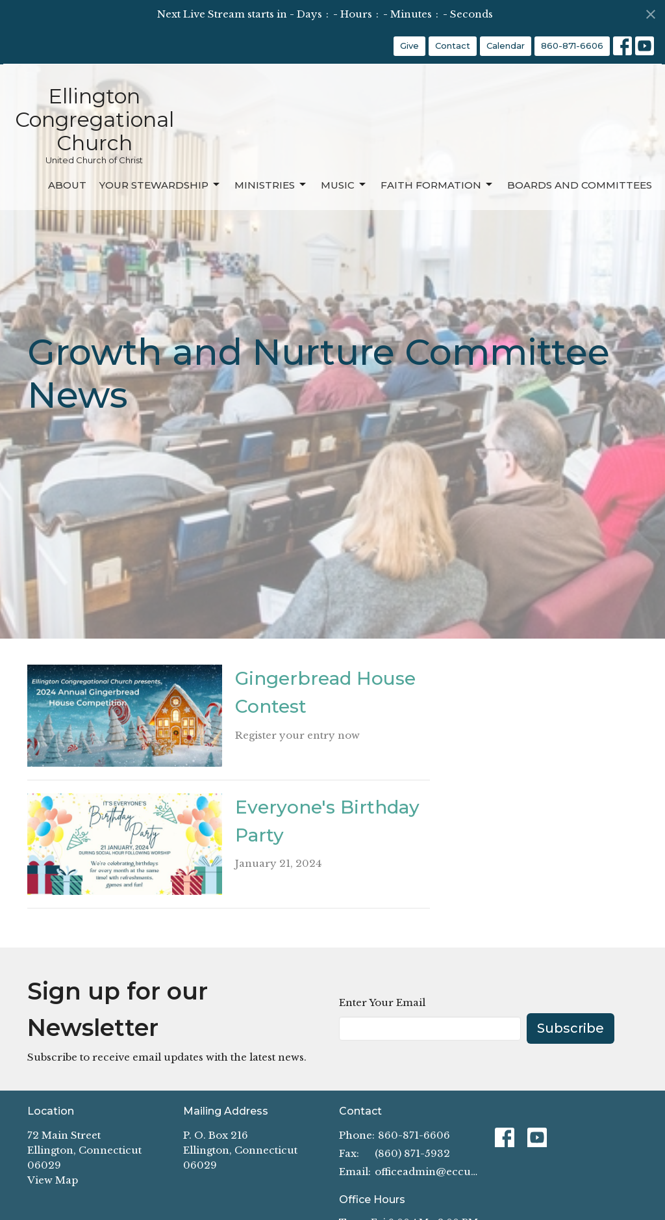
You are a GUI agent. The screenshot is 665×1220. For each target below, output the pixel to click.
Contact (452, 45)
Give (409, 45)
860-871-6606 (572, 45)
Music (344, 184)
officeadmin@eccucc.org (428, 1171)
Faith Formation (437, 184)
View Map (52, 1180)
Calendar (505, 45)
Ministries (271, 184)
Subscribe (570, 1028)
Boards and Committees (579, 185)
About (67, 185)
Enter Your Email (382, 1002)
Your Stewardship (160, 184)
